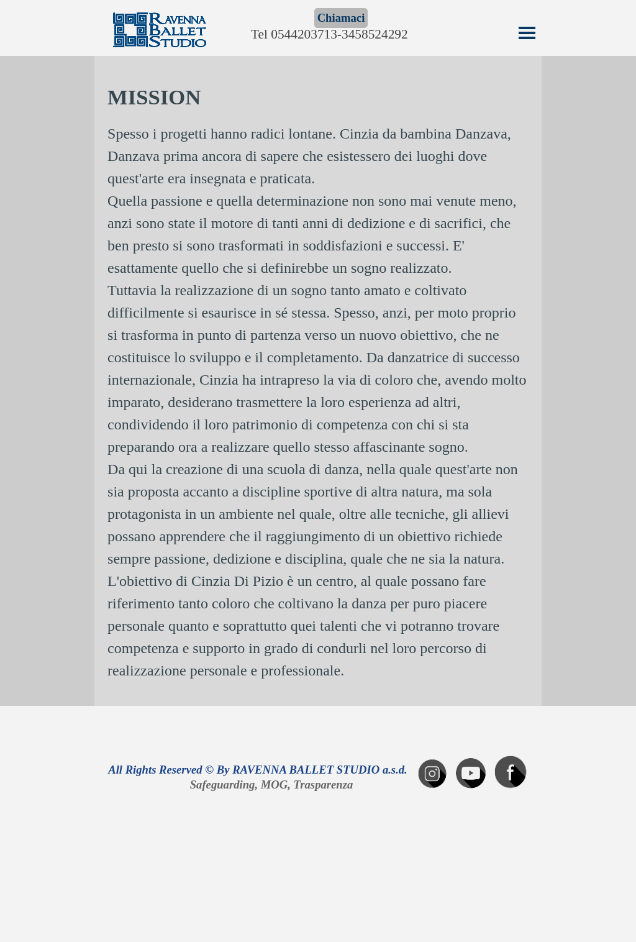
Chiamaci (341, 17)
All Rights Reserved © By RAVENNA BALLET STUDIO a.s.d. (257, 769)
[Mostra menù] (527, 32)
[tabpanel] (318, 381)
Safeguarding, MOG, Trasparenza (271, 784)
